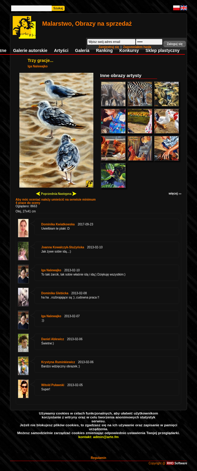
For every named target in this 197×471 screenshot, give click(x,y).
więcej (175, 193)
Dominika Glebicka (54, 293)
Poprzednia (46, 193)
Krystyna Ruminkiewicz (58, 362)
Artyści (61, 50)
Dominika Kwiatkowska (58, 224)
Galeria (82, 50)
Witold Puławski (52, 385)
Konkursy (129, 50)
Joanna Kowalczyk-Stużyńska (62, 247)
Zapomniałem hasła (137, 47)
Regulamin (98, 458)
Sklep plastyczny (163, 50)
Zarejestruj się (109, 47)
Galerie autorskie (30, 50)
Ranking (104, 50)
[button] (174, 44)
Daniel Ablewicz (52, 339)
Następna (67, 193)
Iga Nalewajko (38, 66)
